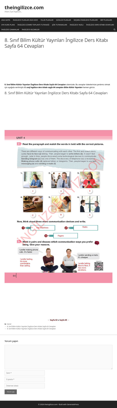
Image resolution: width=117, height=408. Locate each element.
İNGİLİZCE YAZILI (76, 25)
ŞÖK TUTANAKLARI (59, 25)
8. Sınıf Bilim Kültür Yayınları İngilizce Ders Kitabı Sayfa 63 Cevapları (31, 326)
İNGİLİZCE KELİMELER (30, 29)
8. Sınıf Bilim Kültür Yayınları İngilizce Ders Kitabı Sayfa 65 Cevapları (31, 329)
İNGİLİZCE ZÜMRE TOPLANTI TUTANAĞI (33, 25)
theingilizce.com (24, 7)
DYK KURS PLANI (8, 25)
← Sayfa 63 (52, 320)
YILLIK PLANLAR (47, 20)
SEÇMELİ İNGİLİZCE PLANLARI (86, 20)
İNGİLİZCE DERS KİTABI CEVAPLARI (100, 25)
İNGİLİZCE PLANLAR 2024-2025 (25, 20)
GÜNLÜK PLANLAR (63, 20)
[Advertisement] (58, 66)
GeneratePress (73, 404)
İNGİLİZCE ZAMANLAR (10, 29)
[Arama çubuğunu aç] (114, 29)
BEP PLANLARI (106, 20)
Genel (9, 324)
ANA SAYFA (5, 20)
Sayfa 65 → (64, 320)
